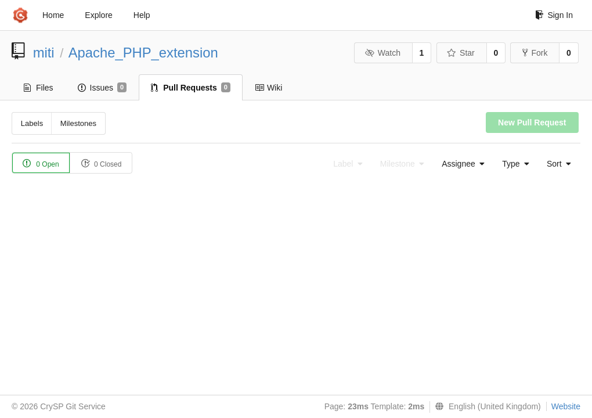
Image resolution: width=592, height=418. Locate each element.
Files (38, 87)
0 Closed (101, 163)
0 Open (41, 163)
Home (53, 15)
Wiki (268, 87)
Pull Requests (190, 87)
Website (565, 406)
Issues (102, 87)
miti (44, 52)
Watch (382, 52)
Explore (98, 15)
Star (461, 52)
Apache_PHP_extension (143, 52)
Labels (32, 123)
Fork (534, 52)
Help (141, 15)
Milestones (78, 123)
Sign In (554, 15)
